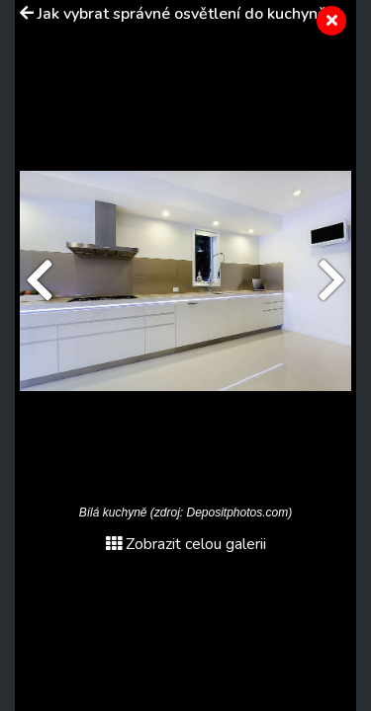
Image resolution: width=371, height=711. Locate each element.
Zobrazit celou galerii (186, 544)
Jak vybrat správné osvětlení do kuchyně (182, 14)
